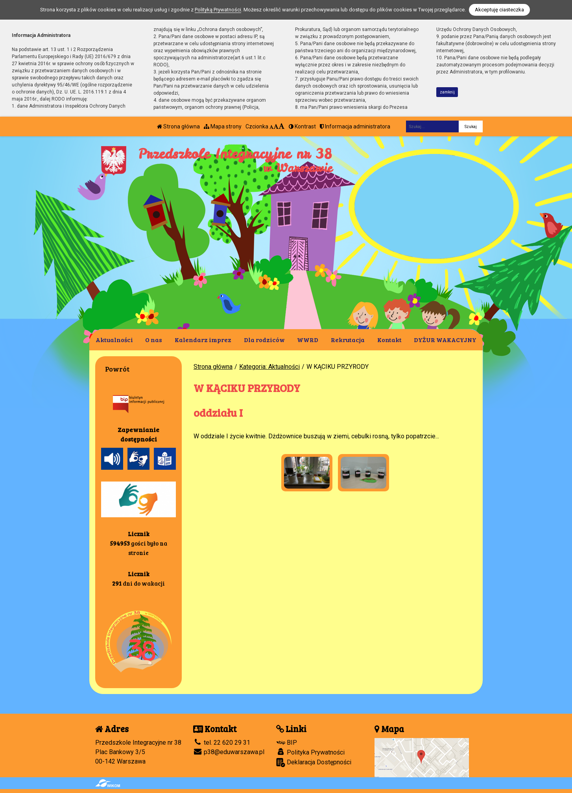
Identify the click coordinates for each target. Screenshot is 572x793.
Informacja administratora (355, 126)
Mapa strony (223, 126)
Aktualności (114, 339)
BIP (286, 742)
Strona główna (178, 126)
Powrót (117, 369)
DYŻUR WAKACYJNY (445, 339)
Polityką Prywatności (218, 10)
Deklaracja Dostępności (313, 762)
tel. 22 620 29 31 (221, 742)
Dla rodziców (264, 339)
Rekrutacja (348, 339)
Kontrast (302, 126)
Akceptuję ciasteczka (499, 10)
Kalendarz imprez (203, 339)
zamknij (447, 92)
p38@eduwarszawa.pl (228, 752)
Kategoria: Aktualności (269, 366)
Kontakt (389, 339)
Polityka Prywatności (310, 752)
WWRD (307, 339)
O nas (153, 339)
